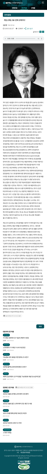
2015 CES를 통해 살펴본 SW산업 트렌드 (15, 413)
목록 (40, 326)
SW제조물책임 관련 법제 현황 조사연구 (14, 367)
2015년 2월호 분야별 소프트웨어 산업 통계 (15, 394)
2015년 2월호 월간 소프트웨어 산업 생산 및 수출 (17, 403)
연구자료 (24, 8)
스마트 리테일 (7, 432)
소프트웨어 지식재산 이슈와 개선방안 (14, 347)
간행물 (33, 8)
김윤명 (5, 25)
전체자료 (14, 8)
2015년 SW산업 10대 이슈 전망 (12, 423)
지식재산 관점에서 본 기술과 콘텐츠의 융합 (16, 338)
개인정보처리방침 (25, 452)
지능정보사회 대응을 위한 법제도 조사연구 (15, 357)
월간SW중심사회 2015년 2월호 (13, 316)
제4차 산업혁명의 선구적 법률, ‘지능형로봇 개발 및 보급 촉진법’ (22, 376)
